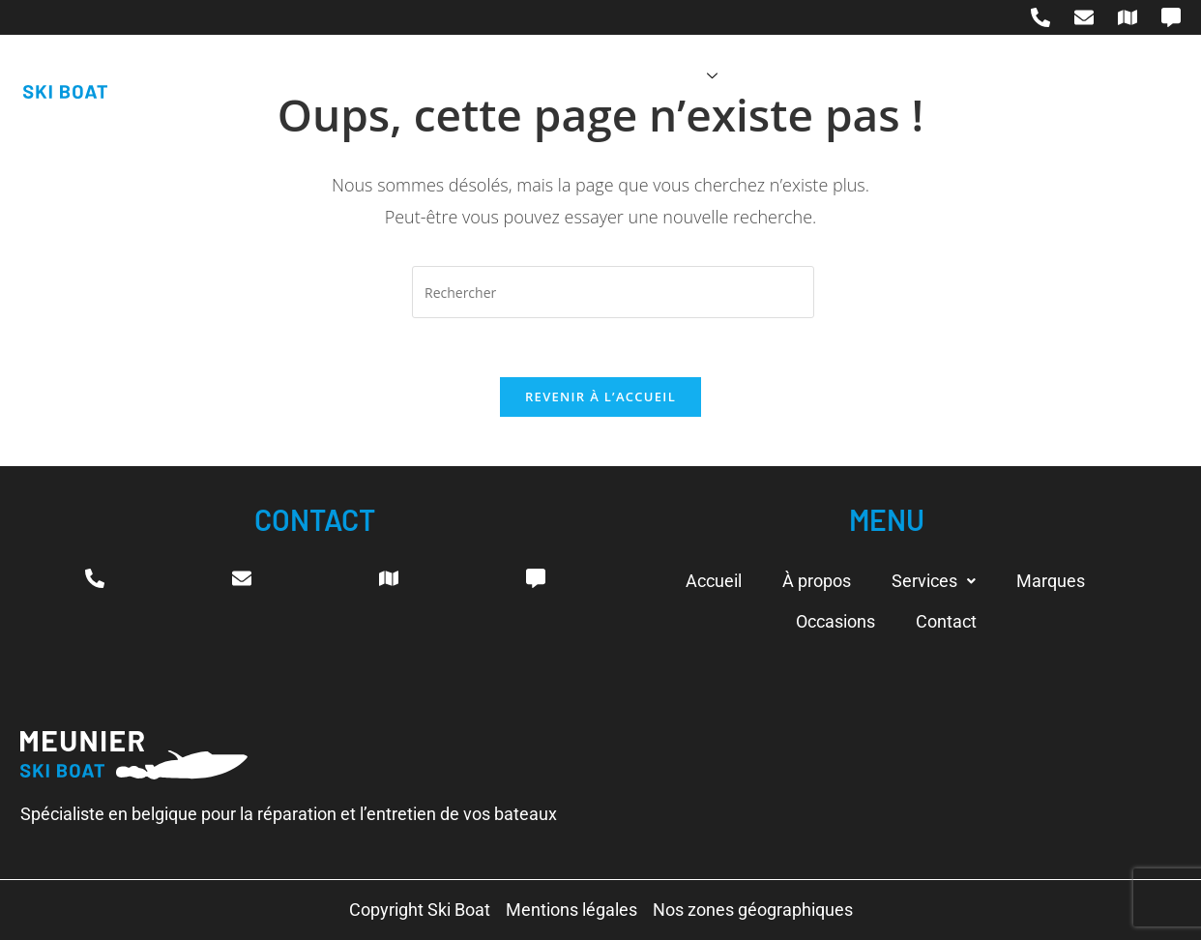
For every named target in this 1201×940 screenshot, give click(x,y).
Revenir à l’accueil (600, 396)
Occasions (903, 76)
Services (674, 76)
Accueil (457, 76)
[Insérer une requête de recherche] (613, 292)
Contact (1011, 76)
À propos (558, 76)
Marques (790, 76)
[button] (933, 581)
